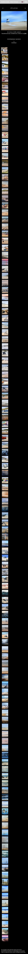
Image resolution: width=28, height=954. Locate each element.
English (22, 1)
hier (14, 41)
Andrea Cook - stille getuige (9, 2)
